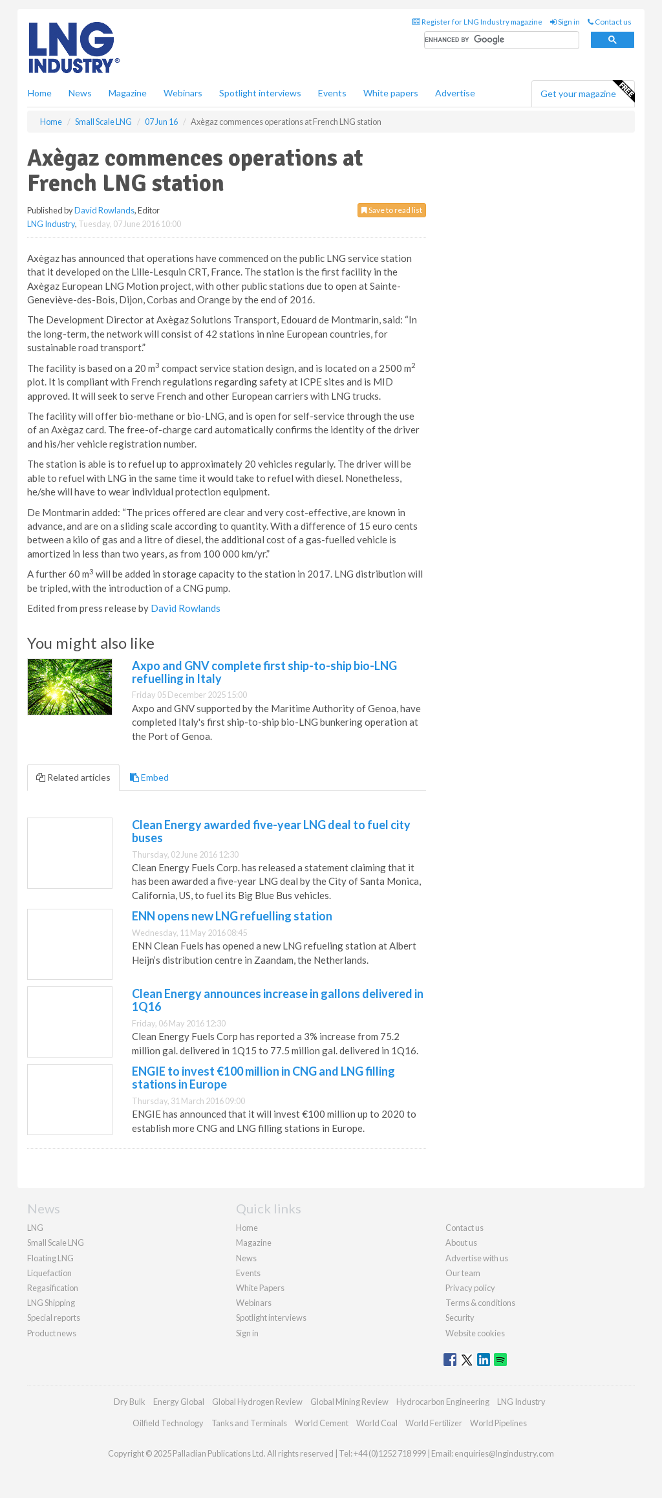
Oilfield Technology (168, 1423)
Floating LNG (50, 1258)
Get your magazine (587, 92)
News (246, 1258)
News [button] (80, 92)
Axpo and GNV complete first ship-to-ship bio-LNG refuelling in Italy (264, 672)
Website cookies (475, 1333)
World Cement (321, 1423)
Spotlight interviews (260, 92)
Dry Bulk (129, 1401)
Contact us (610, 21)
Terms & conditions (480, 1302)
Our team (462, 1273)
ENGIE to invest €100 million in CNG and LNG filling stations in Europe (263, 1077)
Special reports (53, 1317)
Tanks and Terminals (249, 1423)
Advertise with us (476, 1258)
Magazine (128, 92)
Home (40, 92)
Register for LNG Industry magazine (477, 21)
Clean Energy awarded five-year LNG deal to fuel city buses (271, 831)
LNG (35, 1227)
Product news (51, 1333)
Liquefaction (49, 1273)
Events (332, 92)
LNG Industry (51, 224)
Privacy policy (470, 1288)
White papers (390, 92)
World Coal (377, 1423)
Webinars (183, 92)
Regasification (52, 1288)
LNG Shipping (51, 1302)
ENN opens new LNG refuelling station (232, 916)
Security (460, 1317)
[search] (501, 40)
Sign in (565, 21)
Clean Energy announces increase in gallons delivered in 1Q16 (277, 1000)
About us (461, 1242)
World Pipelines (498, 1423)
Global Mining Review (349, 1401)
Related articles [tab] (73, 777)
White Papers (260, 1288)
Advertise (455, 92)
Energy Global (178, 1401)
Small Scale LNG (55, 1242)
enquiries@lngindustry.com (504, 1453)
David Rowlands (104, 210)
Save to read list (391, 210)
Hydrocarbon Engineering (442, 1401)
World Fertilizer (433, 1423)
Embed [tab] (149, 777)
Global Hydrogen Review (257, 1401)
